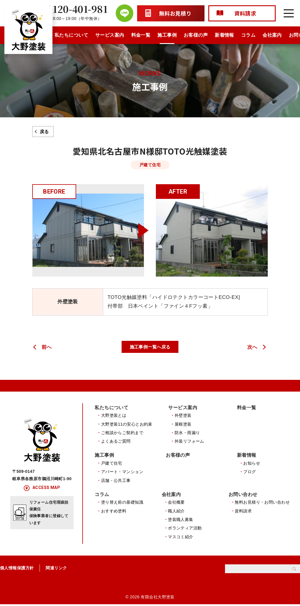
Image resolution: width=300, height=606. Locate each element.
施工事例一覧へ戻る (150, 346)
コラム (248, 35)
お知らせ (251, 463)
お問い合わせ (243, 495)
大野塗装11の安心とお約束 (126, 424)
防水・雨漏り (187, 433)
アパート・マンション (122, 472)
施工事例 (167, 35)
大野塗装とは (114, 415)
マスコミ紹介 (180, 538)
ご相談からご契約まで (122, 433)
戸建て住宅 (111, 463)
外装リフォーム (189, 441)
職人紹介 (176, 512)
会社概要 (176, 503)
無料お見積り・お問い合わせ (262, 503)
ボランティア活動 (185, 529)
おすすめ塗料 (114, 512)
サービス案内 (109, 35)
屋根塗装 (183, 424)
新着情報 (224, 35)
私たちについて (71, 35)
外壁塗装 (183, 415)
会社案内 (272, 35)
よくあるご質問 (116, 441)
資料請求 (243, 512)
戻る (44, 131)
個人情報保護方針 (17, 569)
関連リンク (56, 569)
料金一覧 (141, 35)
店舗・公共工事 (116, 481)
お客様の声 (196, 35)
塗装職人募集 (180, 520)
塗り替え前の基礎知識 (122, 503)
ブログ (249, 472)
